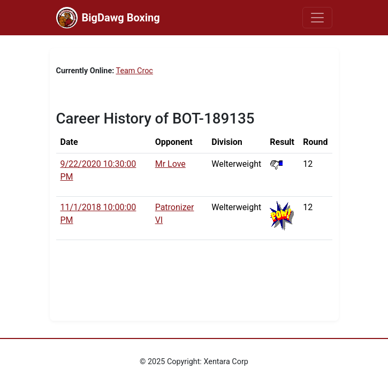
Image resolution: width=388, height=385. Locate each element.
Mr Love (170, 164)
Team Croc (134, 70)
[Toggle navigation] (317, 17)
